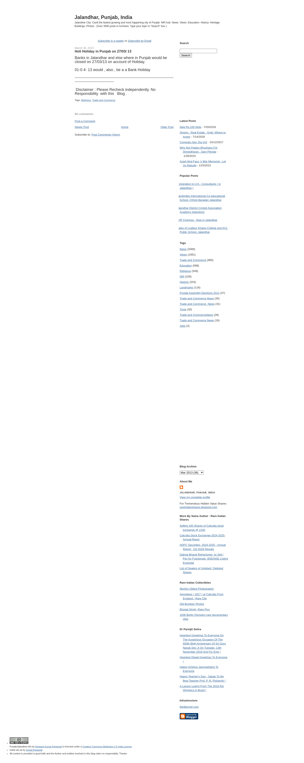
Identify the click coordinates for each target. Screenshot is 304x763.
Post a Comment (85, 121)
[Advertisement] (124, 144)
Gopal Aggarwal (34, 750)
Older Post (167, 127)
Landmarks (186, 287)
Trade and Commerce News (197, 298)
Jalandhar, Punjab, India (103, 17)
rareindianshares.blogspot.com (198, 507)
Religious (86, 100)
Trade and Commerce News (196, 314)
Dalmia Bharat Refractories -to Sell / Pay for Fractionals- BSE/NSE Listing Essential (204, 558)
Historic (184, 282)
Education (186, 265)
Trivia (183, 309)
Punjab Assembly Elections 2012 (200, 293)
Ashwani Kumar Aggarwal (48, 746)
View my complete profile (195, 497)
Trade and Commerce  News (197, 303)
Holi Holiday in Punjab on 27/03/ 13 (103, 51)
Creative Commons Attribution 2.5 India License (107, 746)
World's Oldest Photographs (197, 588)
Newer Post (82, 127)
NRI (182, 276)
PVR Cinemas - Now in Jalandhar (196, 220)
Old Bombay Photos (192, 604)
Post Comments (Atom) (106, 134)
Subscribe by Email (139, 40)
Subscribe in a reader (111, 40)
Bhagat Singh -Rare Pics (195, 609)
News (183, 249)
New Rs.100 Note (190, 127)
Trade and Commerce (103, 100)
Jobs (182, 325)
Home (125, 127)
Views (183, 254)
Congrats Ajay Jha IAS (193, 142)
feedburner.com (189, 706)
